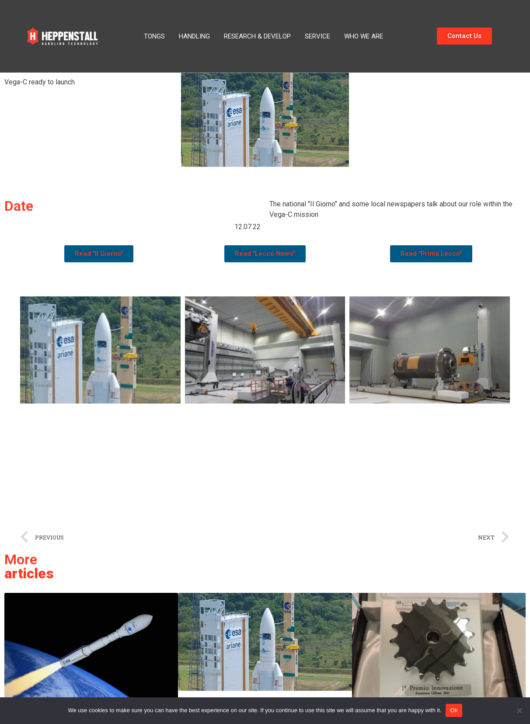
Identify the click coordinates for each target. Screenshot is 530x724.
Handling (194, 36)
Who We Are (363, 36)
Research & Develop (257, 36)
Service (317, 36)
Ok (453, 710)
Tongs (154, 36)
